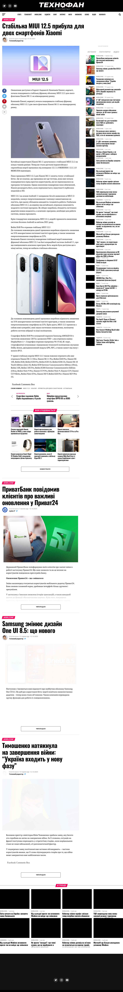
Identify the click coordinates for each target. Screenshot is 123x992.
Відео (94, 14)
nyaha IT (12, 511)
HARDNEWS (78, 14)
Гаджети (47, 14)
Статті (19, 14)
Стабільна (68, 388)
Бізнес (87, 14)
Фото (70, 14)
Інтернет (62, 14)
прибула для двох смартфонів (50, 388)
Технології (28, 14)
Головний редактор (16, 41)
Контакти (102, 14)
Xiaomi (34, 388)
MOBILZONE (38, 14)
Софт (55, 14)
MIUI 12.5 (27, 388)
